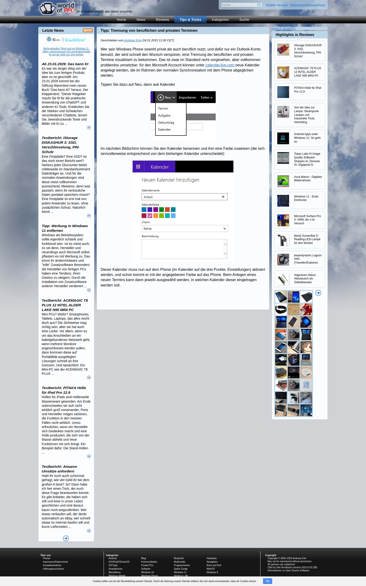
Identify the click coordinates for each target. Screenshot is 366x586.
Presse (46, 558)
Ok (267, 581)
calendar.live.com (220, 65)
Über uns (46, 555)
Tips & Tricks (190, 19)
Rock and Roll (214, 565)
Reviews (162, 19)
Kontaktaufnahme (52, 565)
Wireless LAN (181, 576)
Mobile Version (277, 5)
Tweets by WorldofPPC (284, 28)
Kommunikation (149, 562)
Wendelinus (115, 572)
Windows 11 (180, 572)
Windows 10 (147, 572)
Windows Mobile (117, 576)
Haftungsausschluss (53, 569)
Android (112, 558)
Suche (244, 19)
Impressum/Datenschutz (307, 5)
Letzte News (53, 30)
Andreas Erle (132, 40)
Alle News (66, 538)
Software (145, 569)
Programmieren (182, 565)
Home (121, 19)
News (141, 19)
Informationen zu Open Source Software (288, 570)
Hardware (212, 558)
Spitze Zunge (181, 569)
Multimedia (179, 562)
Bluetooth (179, 558)
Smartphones (115, 569)
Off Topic (113, 565)
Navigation (212, 562)
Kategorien (220, 19)
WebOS (211, 569)
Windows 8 (212, 572)
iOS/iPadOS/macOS (119, 562)
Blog (53, 40)
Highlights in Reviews (295, 35)
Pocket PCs (147, 565)
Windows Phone (149, 576)
